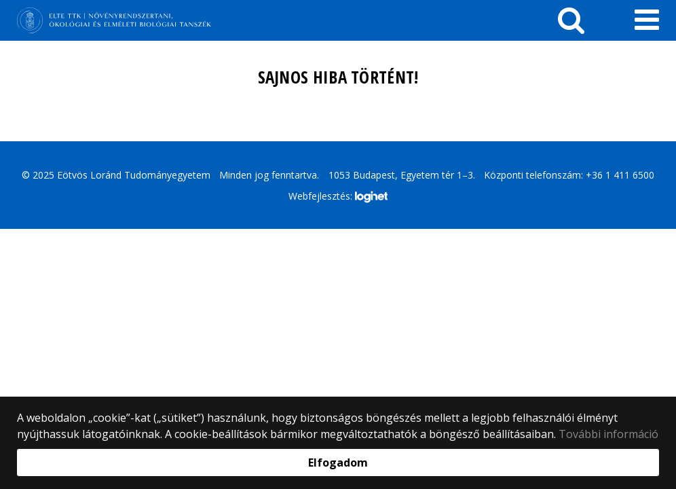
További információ (608, 434)
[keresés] (571, 20)
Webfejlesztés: (338, 197)
